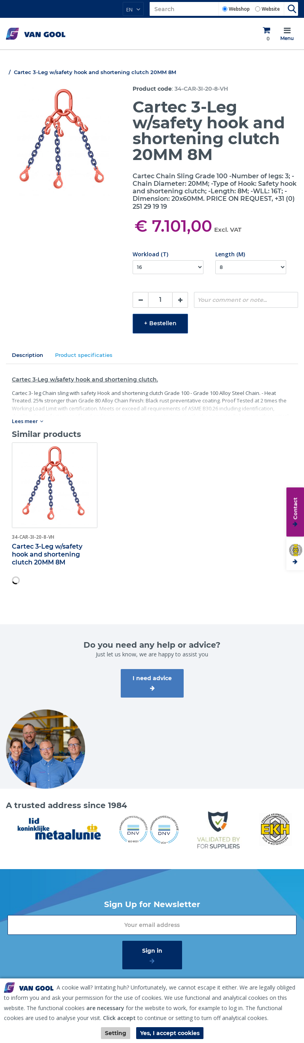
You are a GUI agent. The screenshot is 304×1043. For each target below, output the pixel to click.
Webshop (239, 9)
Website (271, 9)
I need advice (152, 678)
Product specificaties (83, 355)
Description (27, 355)
